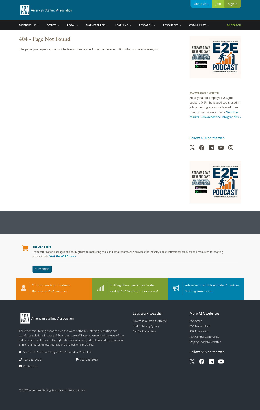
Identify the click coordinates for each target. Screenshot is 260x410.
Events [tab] (53, 25)
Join (218, 4)
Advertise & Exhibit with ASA (150, 321)
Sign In (232, 4)
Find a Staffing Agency (146, 326)
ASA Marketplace (200, 326)
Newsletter (205, 342)
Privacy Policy (77, 390)
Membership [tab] (29, 25)
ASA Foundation (199, 331)
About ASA (201, 4)
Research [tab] (147, 25)
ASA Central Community (204, 336)
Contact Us (30, 366)
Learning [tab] (123, 25)
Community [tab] (199, 25)
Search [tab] (234, 25)
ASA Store (196, 321)
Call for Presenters (144, 331)
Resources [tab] (172, 25)
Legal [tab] (73, 25)
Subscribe (42, 269)
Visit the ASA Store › (62, 256)
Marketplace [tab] (97, 25)
